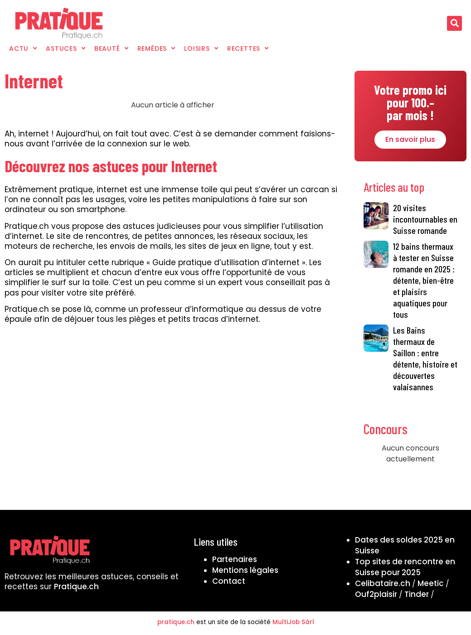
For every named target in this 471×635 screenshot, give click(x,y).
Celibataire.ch (382, 583)
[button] (454, 23)
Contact (228, 581)
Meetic (431, 583)
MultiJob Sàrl (293, 622)
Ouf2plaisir (376, 594)
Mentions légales (245, 570)
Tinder (416, 594)
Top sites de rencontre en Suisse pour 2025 (405, 567)
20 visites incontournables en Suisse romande (425, 219)
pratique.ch (175, 622)
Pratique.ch (76, 586)
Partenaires (234, 559)
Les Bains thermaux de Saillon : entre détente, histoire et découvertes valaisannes (425, 358)
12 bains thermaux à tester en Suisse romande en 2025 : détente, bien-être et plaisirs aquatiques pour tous (424, 280)
